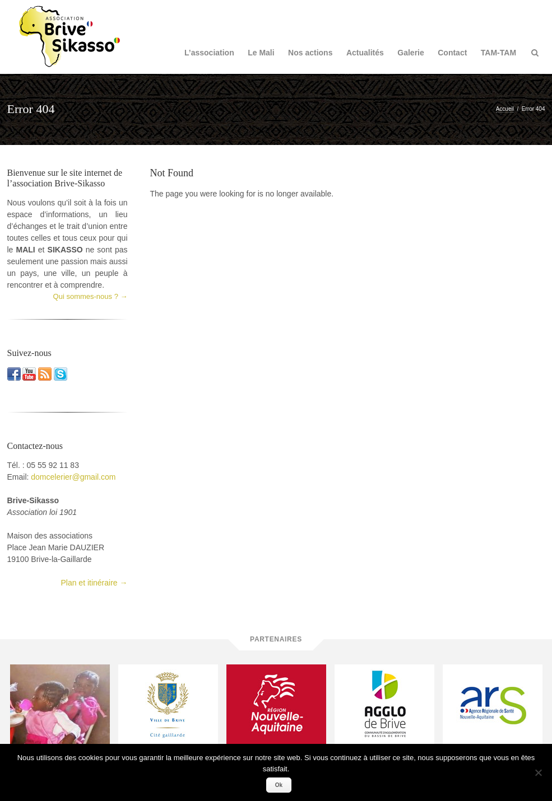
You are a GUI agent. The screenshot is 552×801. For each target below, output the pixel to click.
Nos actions (310, 52)
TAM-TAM (498, 52)
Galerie (410, 52)
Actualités (365, 52)
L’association (209, 52)
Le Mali (261, 52)
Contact (452, 52)
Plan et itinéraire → (94, 582)
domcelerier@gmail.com (73, 476)
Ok (278, 785)
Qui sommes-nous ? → (90, 296)
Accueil (505, 109)
